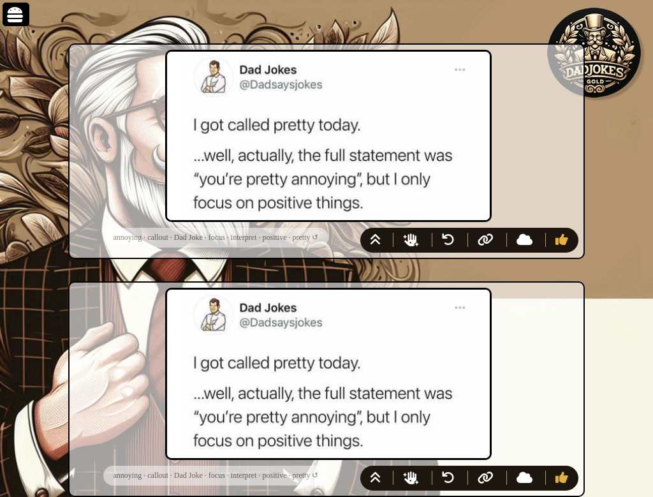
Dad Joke (188, 237)
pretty (301, 237)
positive (274, 237)
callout (157, 237)
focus (217, 237)
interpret (244, 237)
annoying (128, 237)
